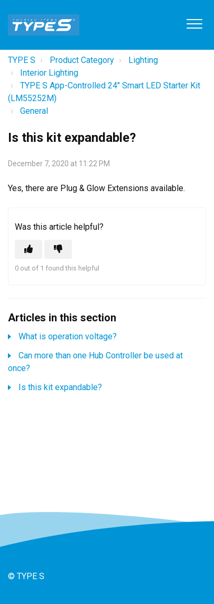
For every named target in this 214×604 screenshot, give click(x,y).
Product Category (82, 60)
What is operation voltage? (67, 336)
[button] (194, 23)
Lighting (143, 60)
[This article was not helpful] (58, 249)
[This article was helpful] (28, 249)
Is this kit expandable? (60, 387)
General (34, 111)
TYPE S (21, 60)
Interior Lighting (49, 73)
